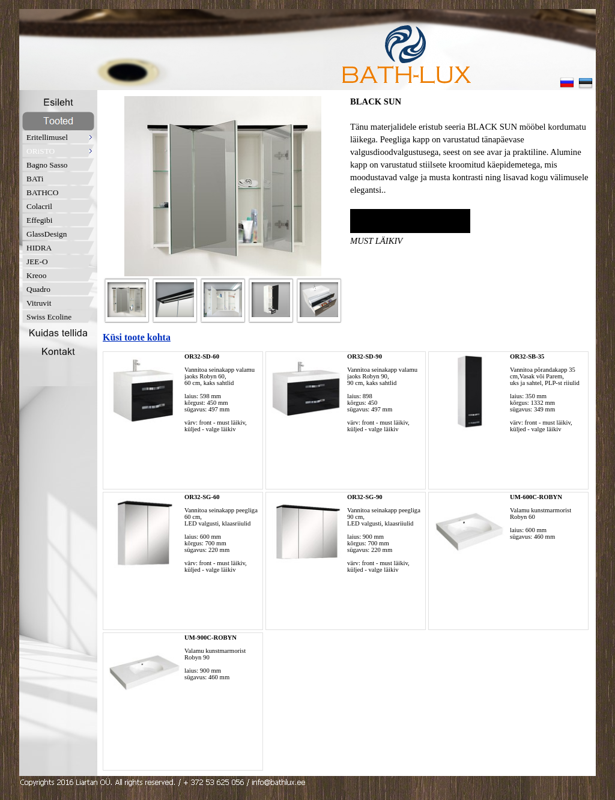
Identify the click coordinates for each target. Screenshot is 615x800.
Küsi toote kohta (137, 337)
